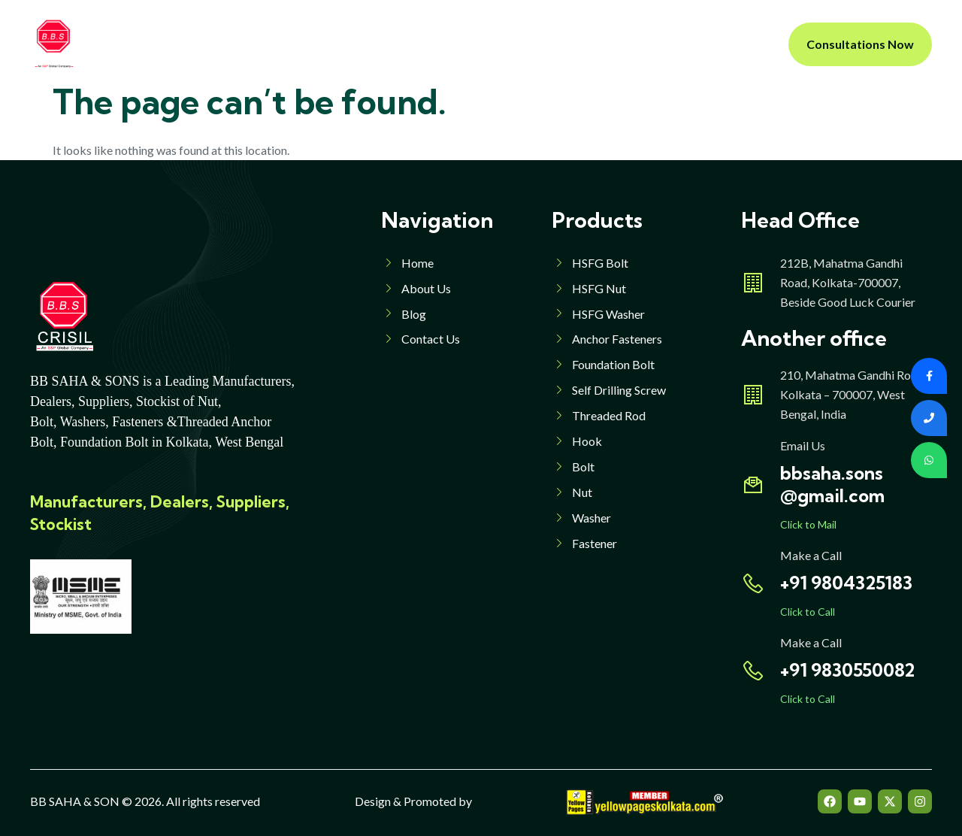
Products (394, 44)
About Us (309, 44)
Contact (616, 44)
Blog (556, 44)
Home (242, 44)
